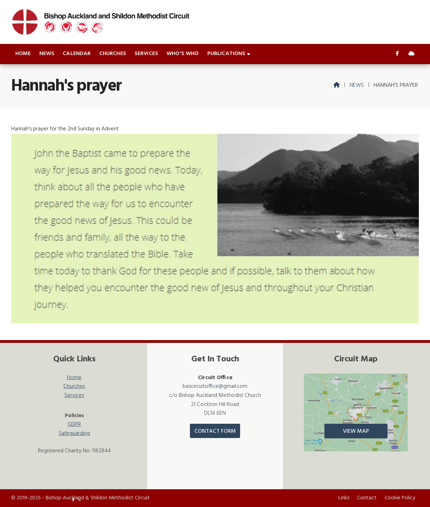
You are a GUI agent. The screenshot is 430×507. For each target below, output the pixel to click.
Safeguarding (74, 433)
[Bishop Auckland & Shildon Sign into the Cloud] (411, 54)
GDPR (74, 424)
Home (74, 378)
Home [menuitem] (23, 53)
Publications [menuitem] (226, 53)
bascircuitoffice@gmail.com (215, 386)
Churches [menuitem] (112, 53)
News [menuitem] (47, 53)
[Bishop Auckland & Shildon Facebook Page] (397, 54)
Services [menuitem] (146, 53)
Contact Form (215, 431)
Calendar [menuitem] (77, 53)
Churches (74, 386)
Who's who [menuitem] (183, 53)
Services (74, 395)
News (357, 85)
